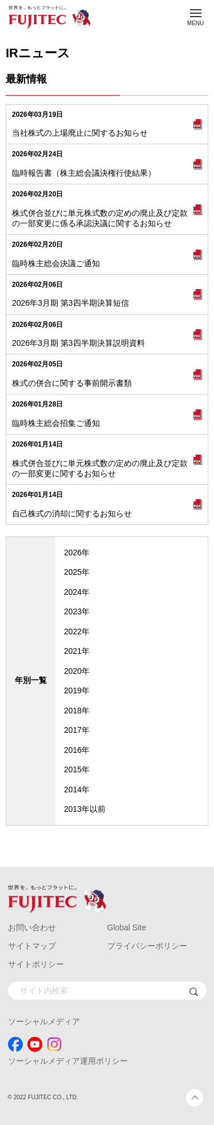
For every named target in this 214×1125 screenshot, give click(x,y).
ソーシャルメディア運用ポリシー (68, 1060)
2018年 (77, 710)
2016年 (77, 750)
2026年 (77, 552)
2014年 (77, 789)
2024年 (77, 592)
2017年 (77, 730)
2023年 (77, 611)
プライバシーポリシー (147, 945)
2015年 (77, 769)
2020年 (77, 671)
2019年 (77, 690)
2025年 (77, 572)
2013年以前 (85, 809)
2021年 (77, 651)
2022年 (77, 631)
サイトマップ (32, 945)
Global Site (126, 927)
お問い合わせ (32, 927)
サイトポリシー (36, 964)
